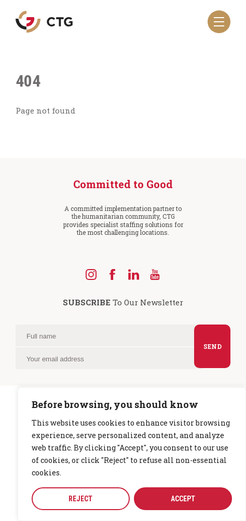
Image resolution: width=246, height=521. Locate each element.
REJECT (80, 499)
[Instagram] (91, 274)
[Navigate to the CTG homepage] (44, 22)
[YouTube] (154, 274)
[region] (132, 454)
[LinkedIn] (133, 274)
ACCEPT (183, 499)
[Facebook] (112, 274)
